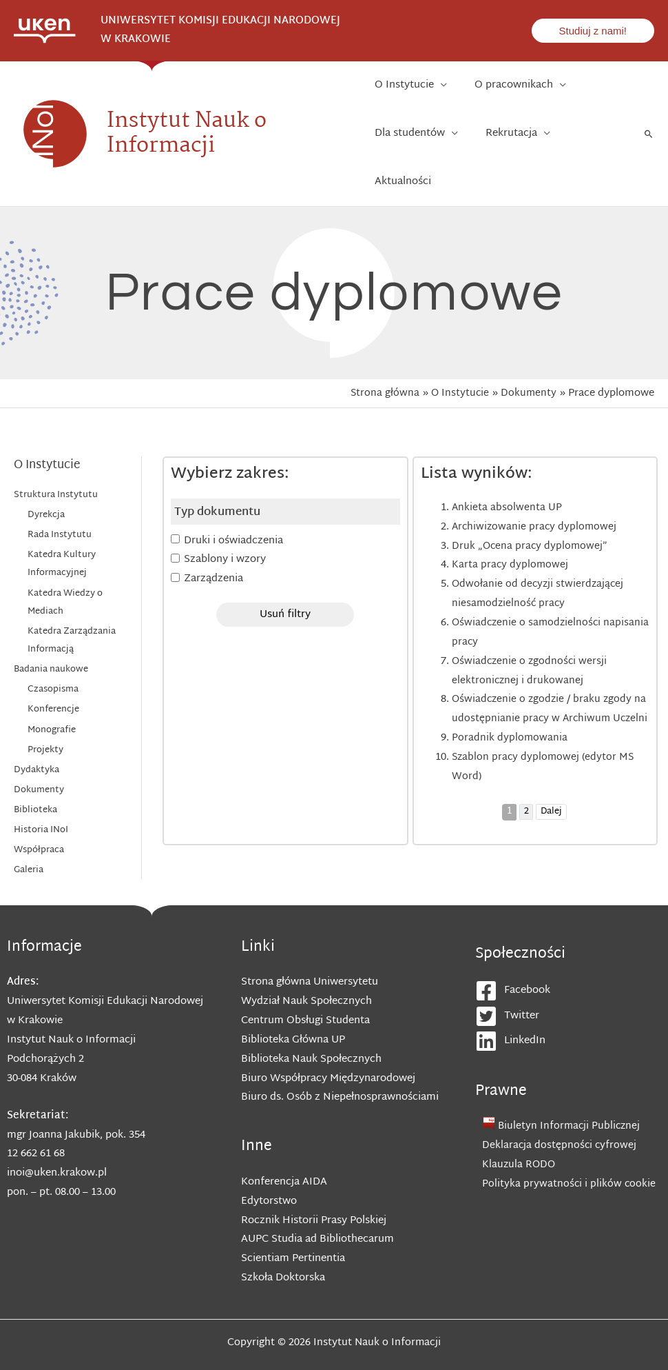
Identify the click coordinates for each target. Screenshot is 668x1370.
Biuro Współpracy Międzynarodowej (328, 1045)
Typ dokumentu (217, 471)
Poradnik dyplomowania (510, 716)
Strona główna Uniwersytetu (309, 948)
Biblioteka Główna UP (293, 1006)
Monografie (52, 689)
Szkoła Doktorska (283, 1244)
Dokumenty (39, 749)
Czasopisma (53, 648)
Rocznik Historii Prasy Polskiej (313, 1186)
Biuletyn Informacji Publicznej (570, 1093)
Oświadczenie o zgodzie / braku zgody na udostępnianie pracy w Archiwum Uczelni (544, 677)
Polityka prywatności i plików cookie (569, 1150)
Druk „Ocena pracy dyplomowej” (531, 505)
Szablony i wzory (225, 518)
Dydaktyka (36, 729)
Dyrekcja (46, 473)
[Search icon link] (648, 113)
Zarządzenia (213, 537)
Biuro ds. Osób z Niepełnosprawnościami (340, 1063)
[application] (443, 89)
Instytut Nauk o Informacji (187, 113)
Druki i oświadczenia (233, 499)
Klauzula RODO (519, 1131)
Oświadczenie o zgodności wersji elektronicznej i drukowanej (531, 630)
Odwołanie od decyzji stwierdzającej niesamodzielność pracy (539, 553)
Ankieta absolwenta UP (507, 466)
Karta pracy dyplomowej (511, 523)
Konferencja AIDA (284, 1148)
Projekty (45, 709)
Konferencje (53, 669)
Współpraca (39, 809)
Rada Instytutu (60, 493)
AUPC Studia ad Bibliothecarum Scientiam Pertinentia (317, 1215)
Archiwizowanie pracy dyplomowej (536, 485)
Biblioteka (35, 769)
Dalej (551, 790)
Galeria (28, 830)
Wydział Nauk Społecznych (306, 967)
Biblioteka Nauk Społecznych (311, 1025)
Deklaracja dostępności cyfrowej (560, 1112)
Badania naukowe (51, 628)
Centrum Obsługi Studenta (305, 987)
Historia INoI (41, 789)
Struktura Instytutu (56, 453)
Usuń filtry (285, 573)
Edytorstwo (269, 1167)
